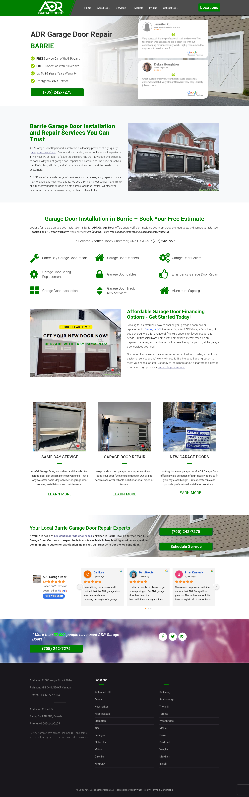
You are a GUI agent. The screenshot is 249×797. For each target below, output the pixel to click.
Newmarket (101, 706)
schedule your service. (172, 367)
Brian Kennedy (194, 572)
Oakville (99, 756)
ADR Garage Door (54, 577)
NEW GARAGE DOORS (189, 457)
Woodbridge (166, 720)
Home (87, 7)
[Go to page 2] (150, 608)
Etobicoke (100, 742)
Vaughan (164, 749)
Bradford (164, 742)
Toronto (163, 713)
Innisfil (157, 329)
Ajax (97, 728)
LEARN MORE (60, 494)
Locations (209, 7)
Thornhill (164, 706)
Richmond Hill (103, 692)
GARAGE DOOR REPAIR (124, 457)
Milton (98, 749)
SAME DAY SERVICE (59, 457)
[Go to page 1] (148, 608)
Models (138, 7)
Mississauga (102, 713)
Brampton (100, 720)
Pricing (153, 7)
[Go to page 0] (145, 608)
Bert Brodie (146, 572)
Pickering (164, 692)
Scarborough (166, 699)
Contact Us (170, 7)
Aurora (98, 699)
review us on (54, 595)
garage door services (42, 152)
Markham (164, 756)
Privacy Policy (142, 790)
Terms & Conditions (162, 790)
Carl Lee (98, 572)
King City (100, 763)
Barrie (148, 329)
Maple (163, 728)
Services (122, 7)
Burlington (100, 735)
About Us (103, 7)
